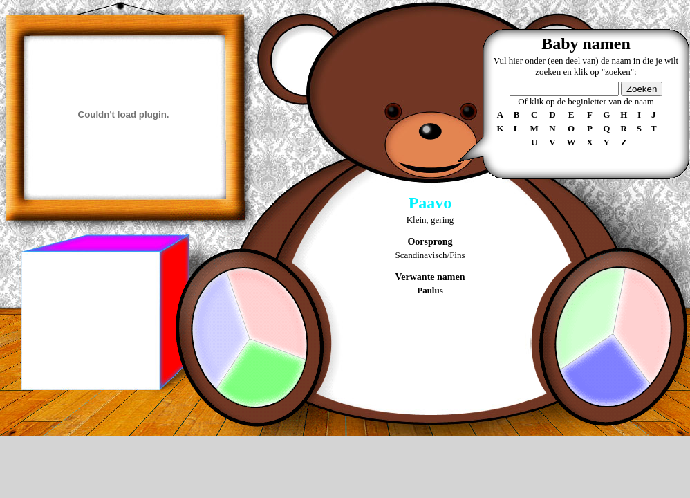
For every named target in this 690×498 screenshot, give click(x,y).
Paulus (430, 290)
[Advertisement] (90, 321)
